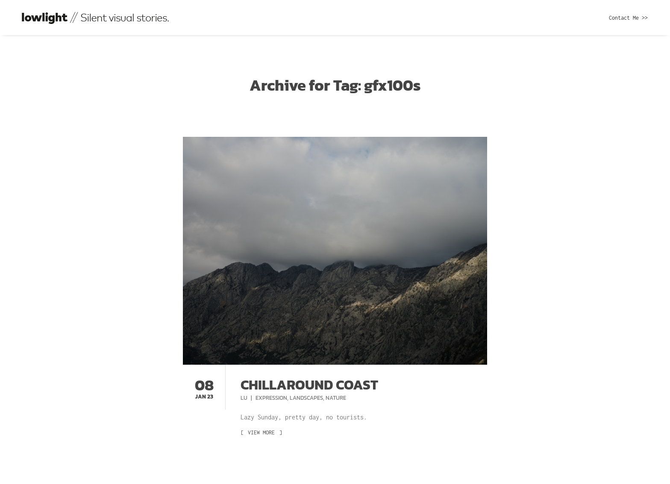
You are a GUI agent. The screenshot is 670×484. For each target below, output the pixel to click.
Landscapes (306, 398)
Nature (336, 398)
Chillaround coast (309, 385)
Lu (245, 398)
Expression (271, 398)
